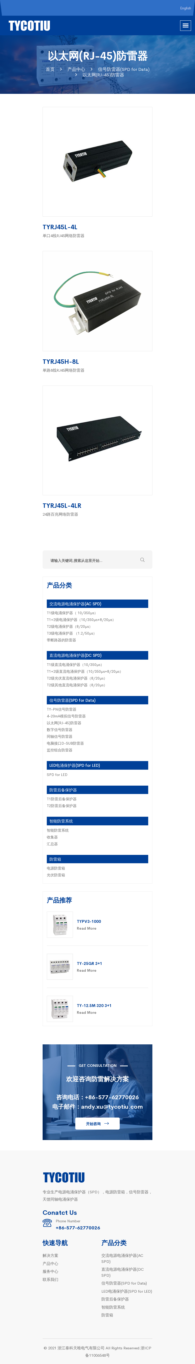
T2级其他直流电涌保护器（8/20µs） (77, 684)
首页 (50, 69)
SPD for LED (57, 774)
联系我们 (50, 1279)
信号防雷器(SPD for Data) (124, 69)
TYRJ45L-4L (60, 226)
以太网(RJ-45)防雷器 (103, 74)
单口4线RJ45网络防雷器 (63, 235)
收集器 (52, 836)
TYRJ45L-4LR (62, 505)
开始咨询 (93, 1123)
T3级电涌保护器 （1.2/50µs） (72, 633)
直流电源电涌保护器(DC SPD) (75, 655)
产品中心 (76, 69)
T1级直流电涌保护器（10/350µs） (75, 664)
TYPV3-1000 (89, 921)
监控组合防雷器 (59, 749)
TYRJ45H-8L (61, 361)
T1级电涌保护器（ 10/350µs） (72, 612)
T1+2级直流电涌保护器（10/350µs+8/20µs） (85, 671)
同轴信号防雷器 (59, 736)
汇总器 (52, 843)
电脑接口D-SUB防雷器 (65, 743)
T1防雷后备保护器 (62, 798)
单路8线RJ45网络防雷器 (63, 370)
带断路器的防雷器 (61, 639)
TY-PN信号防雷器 (61, 709)
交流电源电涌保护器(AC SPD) (75, 603)
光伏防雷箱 (56, 874)
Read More (86, 928)
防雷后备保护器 (63, 789)
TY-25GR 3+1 (89, 963)
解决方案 (50, 1255)
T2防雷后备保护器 (62, 805)
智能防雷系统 (61, 821)
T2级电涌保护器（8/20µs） (70, 626)
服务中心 (50, 1271)
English (185, 7)
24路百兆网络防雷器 (60, 514)
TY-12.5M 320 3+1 (94, 1005)
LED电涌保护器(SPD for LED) (74, 765)
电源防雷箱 (56, 868)
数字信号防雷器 (59, 729)
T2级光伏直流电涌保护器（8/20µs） (77, 678)
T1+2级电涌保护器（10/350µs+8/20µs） (81, 619)
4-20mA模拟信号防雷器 (66, 715)
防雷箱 (55, 859)
